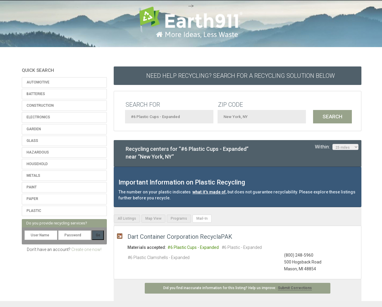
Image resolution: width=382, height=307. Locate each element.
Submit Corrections (295, 288)
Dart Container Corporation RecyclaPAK (179, 236)
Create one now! (86, 249)
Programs (179, 218)
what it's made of (209, 192)
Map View (153, 218)
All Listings (127, 218)
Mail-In (202, 218)
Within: (336, 147)
